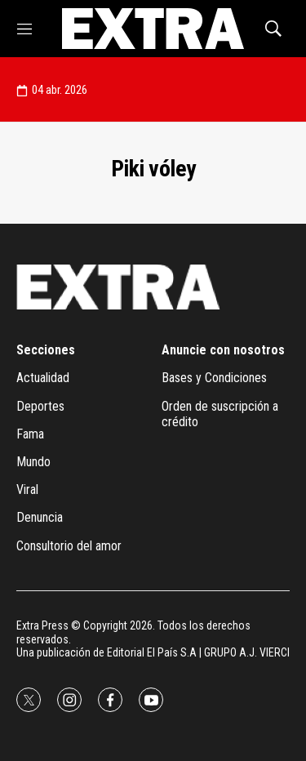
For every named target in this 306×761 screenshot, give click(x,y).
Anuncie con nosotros (223, 350)
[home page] (153, 28)
